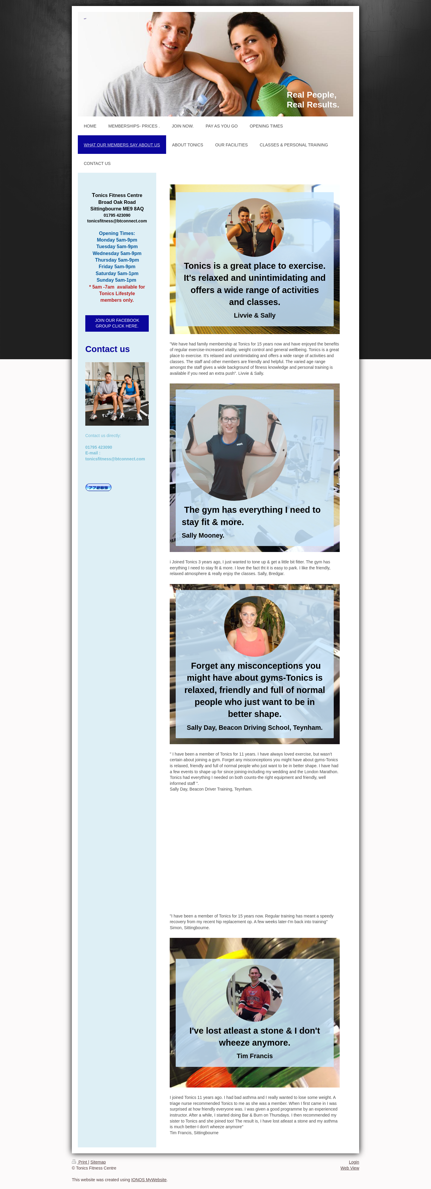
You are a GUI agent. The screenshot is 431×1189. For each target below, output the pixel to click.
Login (354, 1162)
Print (80, 1162)
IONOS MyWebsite (148, 1179)
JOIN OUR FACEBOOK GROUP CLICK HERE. (117, 323)
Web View (349, 1168)
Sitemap (98, 1162)
